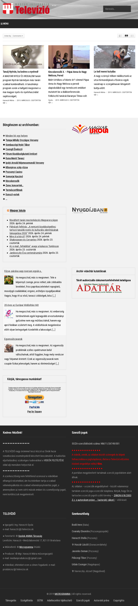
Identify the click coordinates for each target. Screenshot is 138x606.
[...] (54, 295)
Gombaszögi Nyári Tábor (18, 144)
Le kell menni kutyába (104, 71)
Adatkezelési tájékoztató (59, 600)
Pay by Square (34, 411)
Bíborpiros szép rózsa (17, 167)
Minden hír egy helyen (17, 135)
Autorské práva (101, 600)
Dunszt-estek (12, 194)
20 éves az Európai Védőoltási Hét (21, 305)
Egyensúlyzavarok (13, 339)
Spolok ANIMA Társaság (30, 535)
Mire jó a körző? (17, 236)
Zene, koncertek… (14, 185)
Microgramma (26, 547)
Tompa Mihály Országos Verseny (22, 140)
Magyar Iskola (17, 210)
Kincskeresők (12, 181)
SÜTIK (40, 600)
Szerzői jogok (83, 600)
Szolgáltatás (26, 600)
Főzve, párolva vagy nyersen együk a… (23, 271)
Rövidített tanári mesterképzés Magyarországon (33, 220)
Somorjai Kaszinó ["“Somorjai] (14, 176)
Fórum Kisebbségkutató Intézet (21, 153)
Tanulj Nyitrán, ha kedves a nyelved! (20, 71)
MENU (5, 23)
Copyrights (118, 600)
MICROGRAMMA (62, 593)
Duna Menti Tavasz (15, 158)
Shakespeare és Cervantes (23, 239)
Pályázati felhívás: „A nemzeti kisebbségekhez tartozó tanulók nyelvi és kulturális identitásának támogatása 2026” (33, 230)
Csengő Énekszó (14, 149)
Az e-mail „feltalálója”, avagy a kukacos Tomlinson (34, 246)
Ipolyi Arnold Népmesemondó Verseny (25, 162)
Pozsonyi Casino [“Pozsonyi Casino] (14, 171)
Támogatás (10, 600)
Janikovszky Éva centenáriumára (25, 252)
